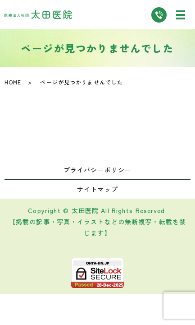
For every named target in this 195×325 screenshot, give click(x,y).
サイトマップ (97, 189)
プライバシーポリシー (97, 169)
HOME (13, 82)
